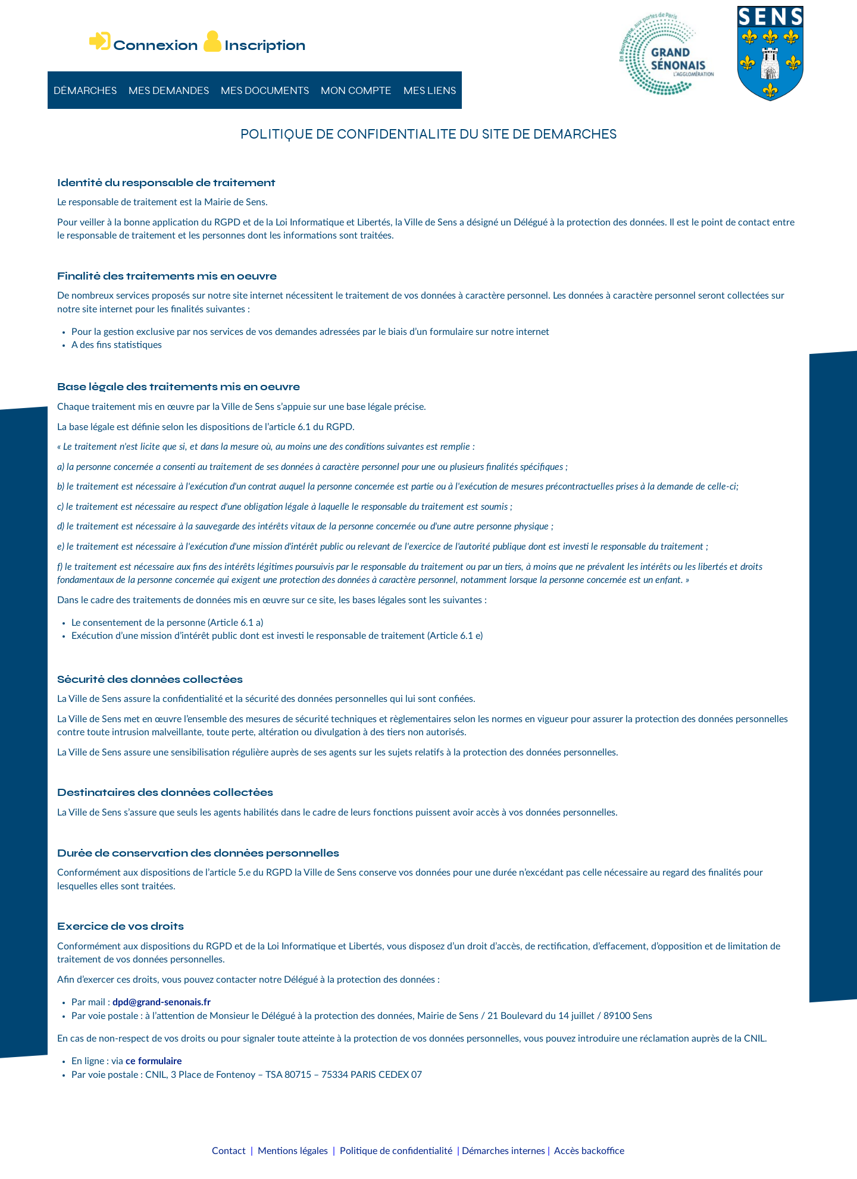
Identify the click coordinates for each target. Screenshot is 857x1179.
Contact (229, 1151)
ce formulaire (154, 1061)
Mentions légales (293, 1151)
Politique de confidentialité (396, 1151)
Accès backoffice (589, 1151)
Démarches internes (503, 1151)
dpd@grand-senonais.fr (161, 1002)
